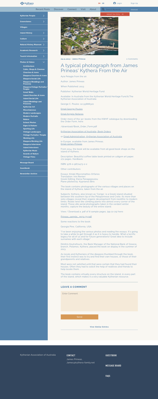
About (93, 9)
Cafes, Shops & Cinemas (34, 69)
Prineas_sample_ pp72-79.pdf (76, 216)
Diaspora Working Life (33, 141)
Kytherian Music (30, 151)
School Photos (29, 122)
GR (103, 3)
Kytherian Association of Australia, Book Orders (86, 131)
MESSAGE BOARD (113, 366)
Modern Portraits (30, 116)
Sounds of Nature (31, 154)
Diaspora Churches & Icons (35, 76)
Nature (26, 119)
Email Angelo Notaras (72, 114)
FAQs (108, 376)
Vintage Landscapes (32, 132)
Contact (71, 355)
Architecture (28, 66)
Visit (83, 9)
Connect (72, 9)
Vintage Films (29, 157)
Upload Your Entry (115, 14)
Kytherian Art (29, 107)
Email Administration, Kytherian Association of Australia (93, 136)
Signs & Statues (30, 126)
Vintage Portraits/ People (34, 135)
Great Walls (28, 92)
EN (99, 3)
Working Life (28, 138)
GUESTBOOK (111, 355)
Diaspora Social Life (32, 79)
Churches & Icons (31, 72)
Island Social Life (30, 98)
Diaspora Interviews (32, 144)
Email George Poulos (72, 109)
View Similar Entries (99, 327)
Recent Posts (43, 9)
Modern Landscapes (32, 113)
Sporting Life (29, 129)
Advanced (134, 9)
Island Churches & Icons (34, 95)
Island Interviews (31, 148)
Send (79, 317)
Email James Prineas (71, 144)
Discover (58, 9)
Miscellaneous (29, 110)
